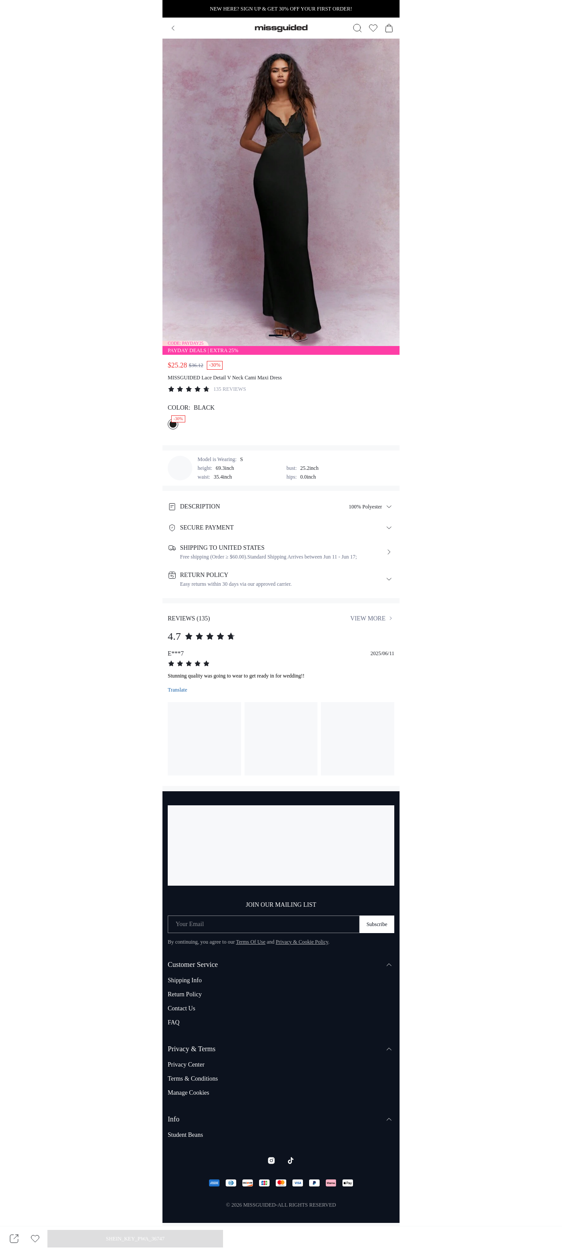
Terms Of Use (250, 942)
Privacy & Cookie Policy (302, 942)
